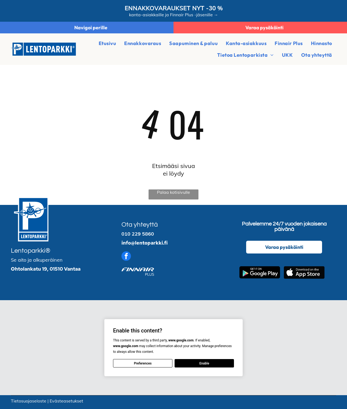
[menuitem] (107, 43)
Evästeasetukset (66, 401)
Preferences (143, 363)
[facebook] (126, 256)
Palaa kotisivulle (173, 192)
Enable (204, 363)
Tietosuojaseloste (28, 401)
